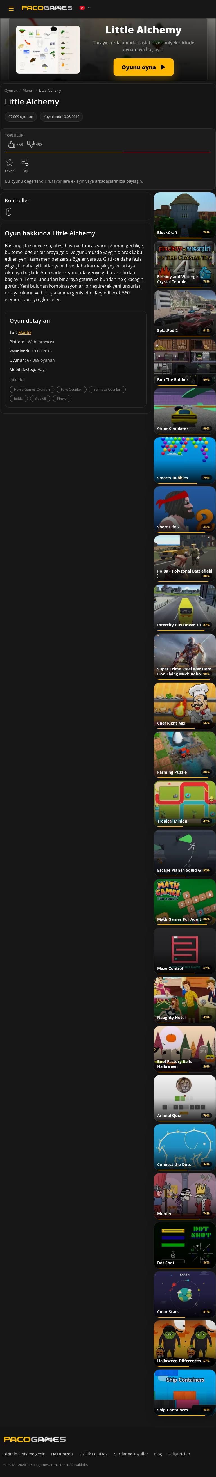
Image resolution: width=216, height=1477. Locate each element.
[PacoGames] (34, 1439)
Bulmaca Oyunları (107, 389)
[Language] (85, 7)
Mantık (24, 332)
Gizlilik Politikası (93, 1454)
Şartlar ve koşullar (131, 1454)
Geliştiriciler (179, 1454)
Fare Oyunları (71, 389)
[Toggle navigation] (11, 8)
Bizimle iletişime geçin (24, 1454)
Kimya (62, 398)
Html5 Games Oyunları (32, 389)
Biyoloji (40, 398)
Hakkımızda (62, 1454)
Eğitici (18, 398)
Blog (158, 1454)
